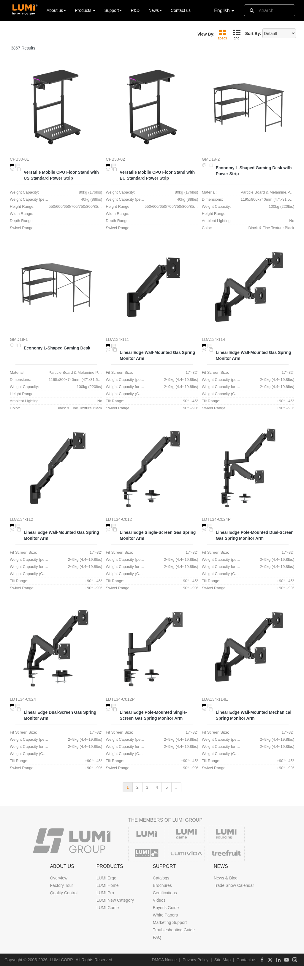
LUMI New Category (115, 900)
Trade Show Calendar (234, 885)
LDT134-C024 (23, 699)
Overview (58, 878)
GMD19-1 (19, 339)
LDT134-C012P (120, 699)
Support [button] (113, 10)
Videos (159, 900)
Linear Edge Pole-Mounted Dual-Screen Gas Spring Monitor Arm (255, 535)
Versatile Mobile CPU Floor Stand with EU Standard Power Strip (157, 175)
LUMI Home (107, 885)
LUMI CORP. (62, 959)
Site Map (222, 959)
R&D (135, 10)
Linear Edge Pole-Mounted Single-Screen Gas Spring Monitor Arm (153, 715)
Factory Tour (61, 885)
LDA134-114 (213, 339)
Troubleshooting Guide (174, 929)
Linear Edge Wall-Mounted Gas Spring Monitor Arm (157, 355)
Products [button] (85, 10)
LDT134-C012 (119, 519)
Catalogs (161, 878)
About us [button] (56, 10)
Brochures (162, 885)
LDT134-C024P (216, 519)
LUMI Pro (105, 892)
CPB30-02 (115, 159)
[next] (176, 787)
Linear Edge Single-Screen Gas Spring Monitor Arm (158, 535)
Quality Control (63, 892)
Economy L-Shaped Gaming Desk (57, 348)
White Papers (165, 915)
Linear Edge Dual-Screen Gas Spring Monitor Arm (60, 715)
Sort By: (253, 33)
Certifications (165, 892)
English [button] (224, 10)
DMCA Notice (164, 959)
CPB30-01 (19, 159)
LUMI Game (107, 907)
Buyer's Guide (166, 907)
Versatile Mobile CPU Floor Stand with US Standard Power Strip (61, 175)
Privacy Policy (195, 959)
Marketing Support (170, 922)
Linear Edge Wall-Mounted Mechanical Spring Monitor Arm (254, 715)
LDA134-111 (117, 339)
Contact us (181, 10)
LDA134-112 (21, 519)
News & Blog (226, 878)
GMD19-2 (211, 159)
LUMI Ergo (106, 878)
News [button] (155, 10)
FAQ (157, 937)
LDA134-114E (215, 699)
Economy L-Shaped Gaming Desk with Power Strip (254, 170)
